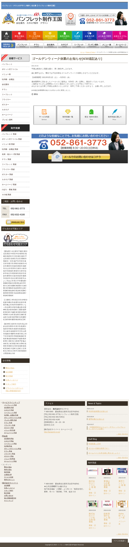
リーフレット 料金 (10, 443)
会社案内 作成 (9, 407)
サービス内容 (8, 477)
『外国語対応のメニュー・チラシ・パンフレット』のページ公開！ (106, 428)
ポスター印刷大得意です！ (99, 448)
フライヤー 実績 (8, 169)
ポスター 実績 (7, 174)
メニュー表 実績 (8, 144)
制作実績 (7, 472)
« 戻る (34, 94)
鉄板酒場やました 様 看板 (107, 517)
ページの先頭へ (120, 541)
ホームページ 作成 (10, 433)
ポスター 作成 (9, 428)
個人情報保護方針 (10, 498)
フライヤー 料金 (9, 454)
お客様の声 (8, 475)
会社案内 (5, 84)
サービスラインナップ (11, 402)
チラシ (4, 89)
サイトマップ (8, 500)
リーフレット (7, 94)
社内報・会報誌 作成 (11, 415)
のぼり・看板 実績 (9, 190)
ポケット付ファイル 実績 (12, 139)
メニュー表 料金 (9, 459)
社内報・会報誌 (8, 79)
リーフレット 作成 (10, 412)
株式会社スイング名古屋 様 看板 (92, 518)
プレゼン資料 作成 (10, 420)
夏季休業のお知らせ (96, 419)
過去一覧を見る (123, 434)
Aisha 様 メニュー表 (122, 516)
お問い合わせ (8, 495)
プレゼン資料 (7, 120)
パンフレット (7, 64)
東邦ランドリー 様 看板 (122, 484)
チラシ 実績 (6, 159)
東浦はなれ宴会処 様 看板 (107, 484)
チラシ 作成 (8, 423)
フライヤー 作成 (9, 425)
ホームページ (7, 115)
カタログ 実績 (7, 179)
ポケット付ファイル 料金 (12, 449)
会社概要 (9, 372)
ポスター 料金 (9, 456)
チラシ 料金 (8, 451)
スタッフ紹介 (11, 384)
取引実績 (9, 376)
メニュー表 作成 (9, 430)
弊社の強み (10, 368)
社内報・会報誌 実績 (10, 149)
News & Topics (90, 52)
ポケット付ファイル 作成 (12, 418)
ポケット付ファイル (10, 69)
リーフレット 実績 (9, 164)
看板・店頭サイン (92, 494)
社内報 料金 (8, 446)
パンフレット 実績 (9, 134)
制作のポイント (9, 480)
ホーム (82, 52)
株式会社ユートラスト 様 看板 (92, 485)
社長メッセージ (12, 380)
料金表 (5, 436)
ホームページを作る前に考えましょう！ (104, 453)
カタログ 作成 (9, 410)
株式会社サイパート (10, 483)
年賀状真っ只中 (94, 444)
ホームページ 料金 (10, 461)
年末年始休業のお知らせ (98, 411)
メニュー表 (6, 74)
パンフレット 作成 (10, 405)
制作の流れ (8, 469)
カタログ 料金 (9, 441)
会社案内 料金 (9, 438)
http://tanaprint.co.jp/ (52, 432)
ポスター (5, 105)
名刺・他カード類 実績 (11, 154)
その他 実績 (6, 195)
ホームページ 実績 (9, 184)
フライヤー (6, 99)
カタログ (5, 110)
